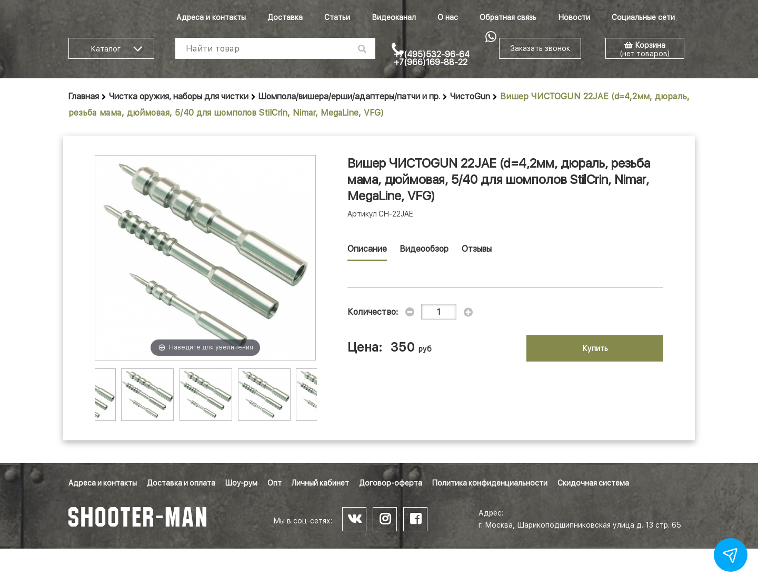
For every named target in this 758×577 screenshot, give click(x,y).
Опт (274, 483)
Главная (83, 96)
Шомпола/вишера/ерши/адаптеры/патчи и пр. (349, 96)
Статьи (337, 17)
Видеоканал (394, 17)
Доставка (285, 17)
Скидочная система (593, 483)
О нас (447, 17)
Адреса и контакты (211, 17)
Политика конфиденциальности (489, 483)
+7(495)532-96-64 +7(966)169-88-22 (432, 58)
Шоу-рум (241, 483)
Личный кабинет (320, 483)
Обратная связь (508, 17)
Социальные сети (643, 17)
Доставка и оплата (181, 483)
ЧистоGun (470, 96)
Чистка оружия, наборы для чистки (178, 96)
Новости (574, 17)
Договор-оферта (390, 483)
